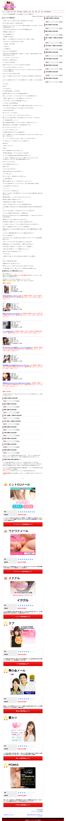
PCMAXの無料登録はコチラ (23, 805)
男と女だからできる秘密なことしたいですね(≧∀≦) (17, 347)
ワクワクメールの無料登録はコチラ (23, 571)
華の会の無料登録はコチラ (23, 711)
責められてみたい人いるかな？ (12, 313)
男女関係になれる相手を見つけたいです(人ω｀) (16, 365)
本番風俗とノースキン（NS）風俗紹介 (33, 820)
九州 (39, 11)
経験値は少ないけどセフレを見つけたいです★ (16, 383)
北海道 (8, 11)
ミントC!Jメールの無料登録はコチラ (23, 524)
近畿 (30, 11)
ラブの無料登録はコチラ (23, 664)
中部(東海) (25, 11)
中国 (33, 11)
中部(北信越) (19, 11)
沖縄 (42, 11)
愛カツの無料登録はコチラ (23, 758)
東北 (12, 11)
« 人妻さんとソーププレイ (8, 814)
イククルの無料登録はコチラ (22, 616)
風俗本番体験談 (47, 11)
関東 (15, 11)
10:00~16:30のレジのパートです (12, 295)
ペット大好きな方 (8, 331)
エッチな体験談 (39, 811)
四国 (36, 11)
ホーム (4, 11)
